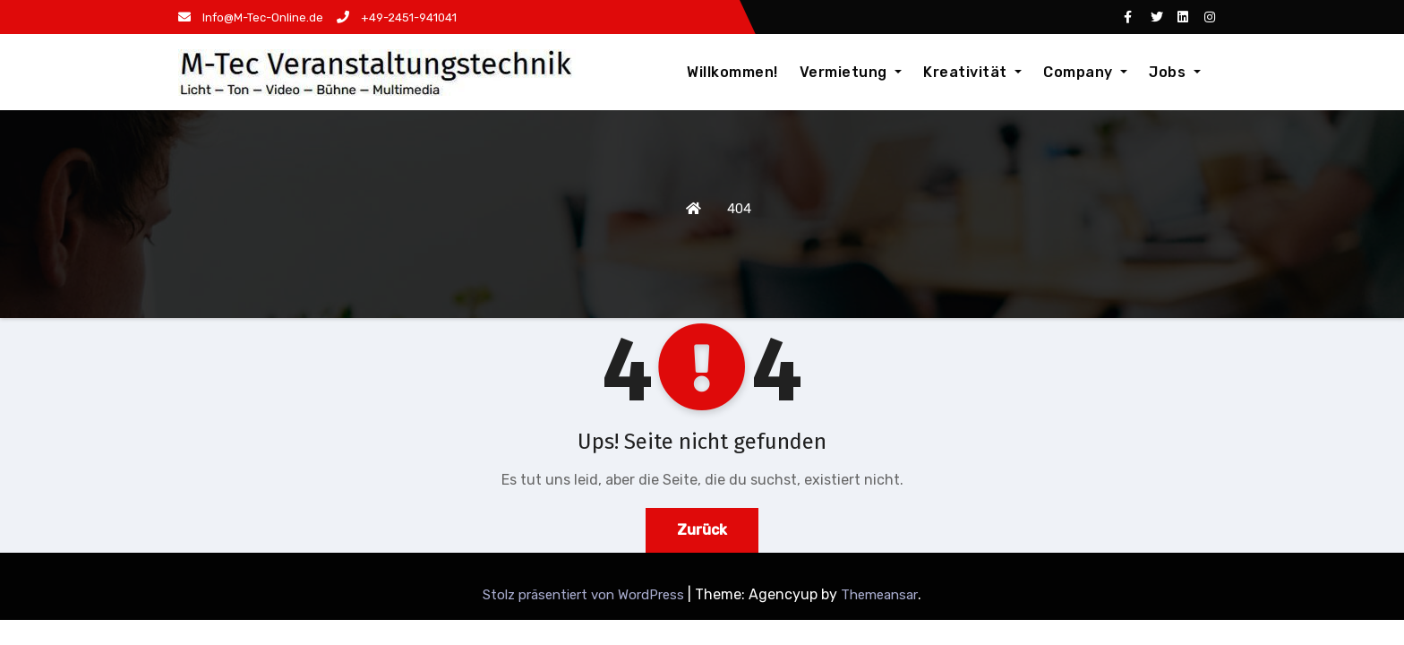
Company (1085, 72)
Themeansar (879, 595)
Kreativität (972, 72)
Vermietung (851, 72)
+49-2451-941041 (397, 17)
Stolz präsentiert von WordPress (585, 595)
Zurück (702, 529)
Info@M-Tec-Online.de (250, 17)
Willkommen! (732, 72)
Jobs (1175, 72)
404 (739, 209)
